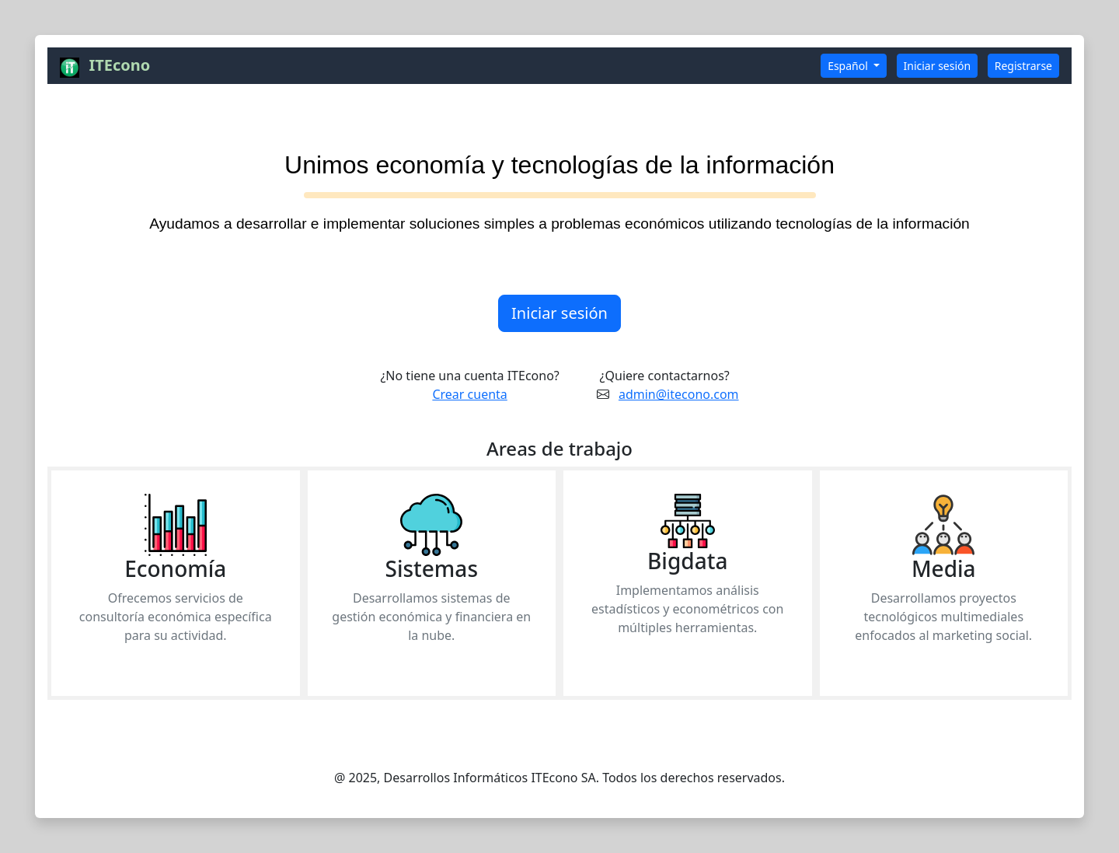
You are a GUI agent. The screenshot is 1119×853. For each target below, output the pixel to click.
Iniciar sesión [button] (937, 65)
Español (849, 65)
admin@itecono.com (679, 394)
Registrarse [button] (1023, 65)
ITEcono (119, 64)
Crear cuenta (469, 394)
